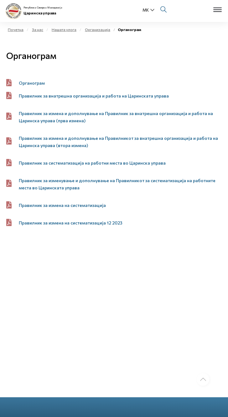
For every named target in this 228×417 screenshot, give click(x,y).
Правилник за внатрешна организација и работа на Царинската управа (94, 95)
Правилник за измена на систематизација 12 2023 (70, 222)
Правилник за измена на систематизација (62, 205)
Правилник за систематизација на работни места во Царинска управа (92, 163)
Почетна (15, 29)
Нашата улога (64, 29)
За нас (37, 29)
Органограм (32, 83)
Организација (97, 29)
